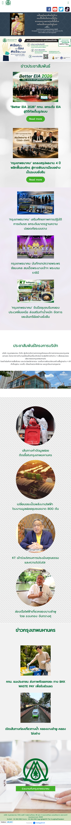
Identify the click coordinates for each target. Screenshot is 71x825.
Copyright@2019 (42, 819)
